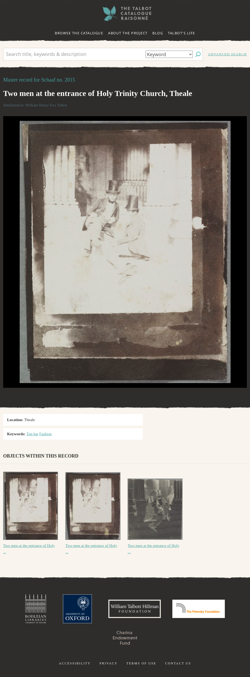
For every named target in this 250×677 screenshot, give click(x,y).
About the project (128, 33)
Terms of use (141, 663)
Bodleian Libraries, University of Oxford (35, 608)
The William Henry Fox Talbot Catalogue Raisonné (125, 13)
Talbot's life (181, 33)
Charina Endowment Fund (125, 637)
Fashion (45, 434)
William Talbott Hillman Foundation (134, 609)
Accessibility (75, 663)
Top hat (32, 434)
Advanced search (227, 54)
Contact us (178, 663)
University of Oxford (77, 608)
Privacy (108, 663)
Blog (157, 33)
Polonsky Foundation (198, 609)
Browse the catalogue (79, 33)
